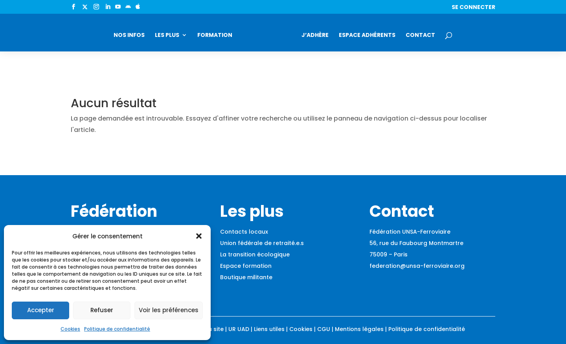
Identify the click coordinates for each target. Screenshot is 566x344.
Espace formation (246, 266)
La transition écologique (255, 254)
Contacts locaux (244, 232)
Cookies (70, 329)
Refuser (101, 310)
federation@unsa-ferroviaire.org (417, 266)
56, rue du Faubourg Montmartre (416, 243)
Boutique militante (246, 277)
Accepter (40, 310)
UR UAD (238, 329)
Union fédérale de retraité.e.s (262, 243)
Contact (420, 35)
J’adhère (315, 35)
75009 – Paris (388, 254)
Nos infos (129, 35)
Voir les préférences (168, 310)
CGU (323, 329)
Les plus (167, 35)
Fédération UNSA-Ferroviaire (409, 232)
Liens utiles (269, 329)
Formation (214, 35)
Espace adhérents (367, 35)
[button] (199, 236)
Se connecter (473, 7)
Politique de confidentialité (117, 329)
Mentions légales (359, 329)
